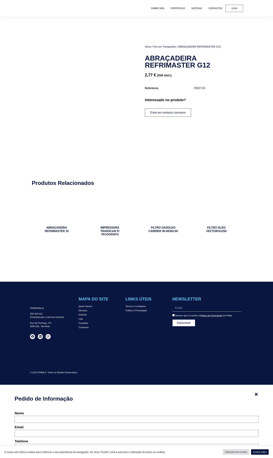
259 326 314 (36, 279)
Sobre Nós (157, 8)
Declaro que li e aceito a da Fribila (203, 281)
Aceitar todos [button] (260, 452)
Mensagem (23, 420)
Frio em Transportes (164, 46)
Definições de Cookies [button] (236, 452)
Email (19, 393)
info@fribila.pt (37, 273)
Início (148, 46)
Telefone (21, 407)
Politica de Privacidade (211, 281)
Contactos (215, 8)
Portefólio (178, 8)
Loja (234, 8)
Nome (19, 379)
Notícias (197, 8)
